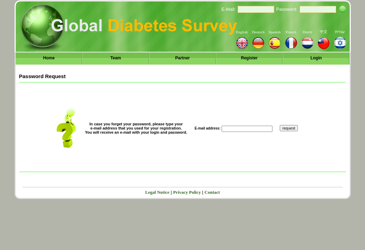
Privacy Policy (187, 192)
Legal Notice (157, 192)
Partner (182, 58)
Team (115, 58)
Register (249, 58)
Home (49, 58)
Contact (212, 192)
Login (316, 58)
